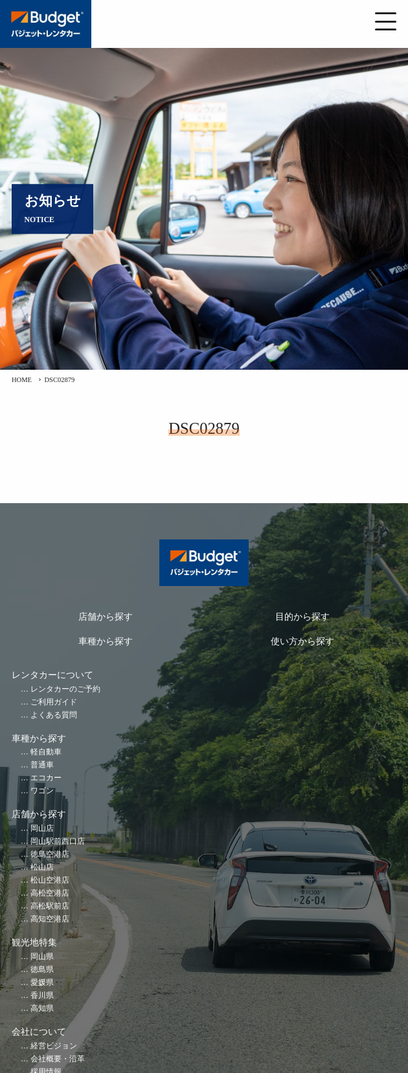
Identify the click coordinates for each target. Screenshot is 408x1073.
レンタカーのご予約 (65, 689)
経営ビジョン (53, 1046)
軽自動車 (46, 752)
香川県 (42, 995)
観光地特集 (34, 942)
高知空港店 (49, 919)
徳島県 (42, 970)
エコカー (46, 778)
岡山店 (42, 828)
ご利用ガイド (53, 702)
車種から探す (105, 641)
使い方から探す (302, 641)
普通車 (42, 765)
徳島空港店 (49, 854)
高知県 (42, 1008)
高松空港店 (49, 893)
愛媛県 (42, 982)
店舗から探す (105, 617)
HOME (22, 379)
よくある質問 (53, 715)
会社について (39, 1032)
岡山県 (42, 957)
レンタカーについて (52, 675)
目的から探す (302, 617)
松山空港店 (49, 880)
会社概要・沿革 (57, 1059)
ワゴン (42, 791)
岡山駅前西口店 (57, 841)
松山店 (42, 867)
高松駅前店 (49, 906)
